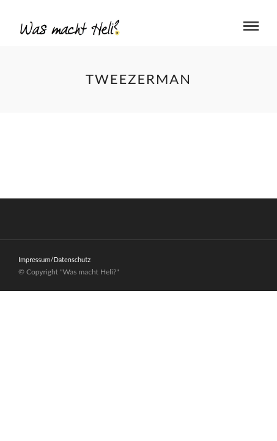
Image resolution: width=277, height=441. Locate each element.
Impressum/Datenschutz (54, 259)
